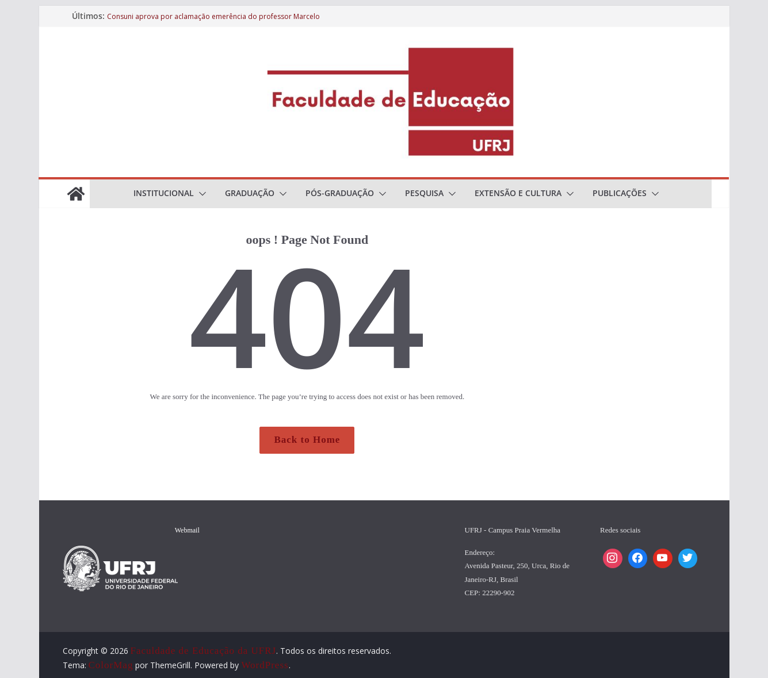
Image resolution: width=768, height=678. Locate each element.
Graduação (249, 192)
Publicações (620, 192)
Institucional (163, 192)
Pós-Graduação (339, 192)
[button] (200, 193)
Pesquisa (424, 192)
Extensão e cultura (518, 192)
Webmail (187, 530)
